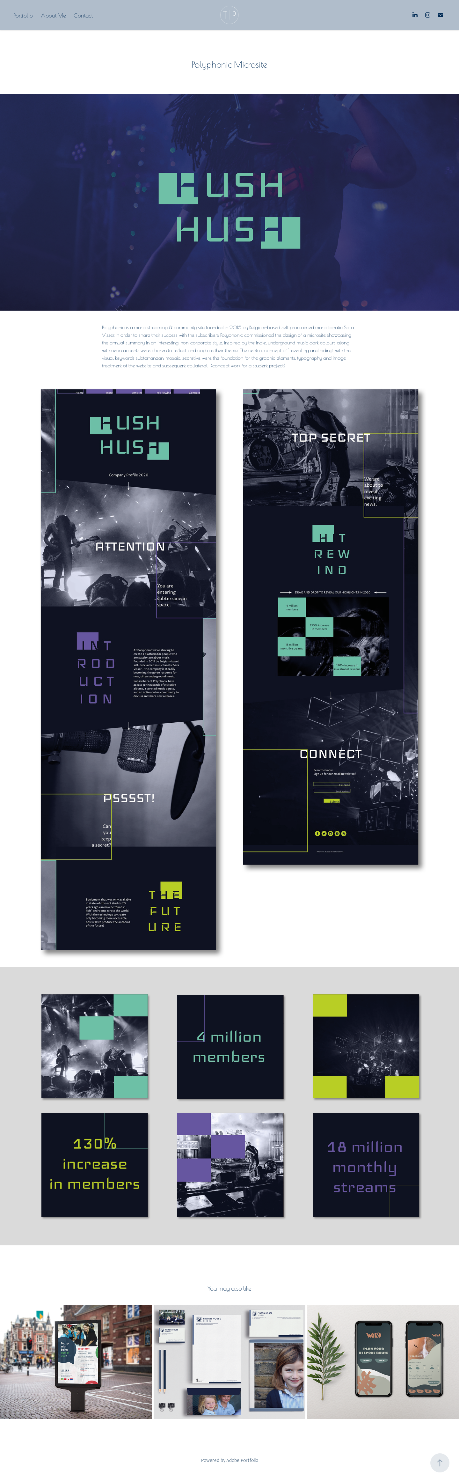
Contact (83, 15)
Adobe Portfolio (242, 1460)
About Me (53, 15)
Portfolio (23, 15)
